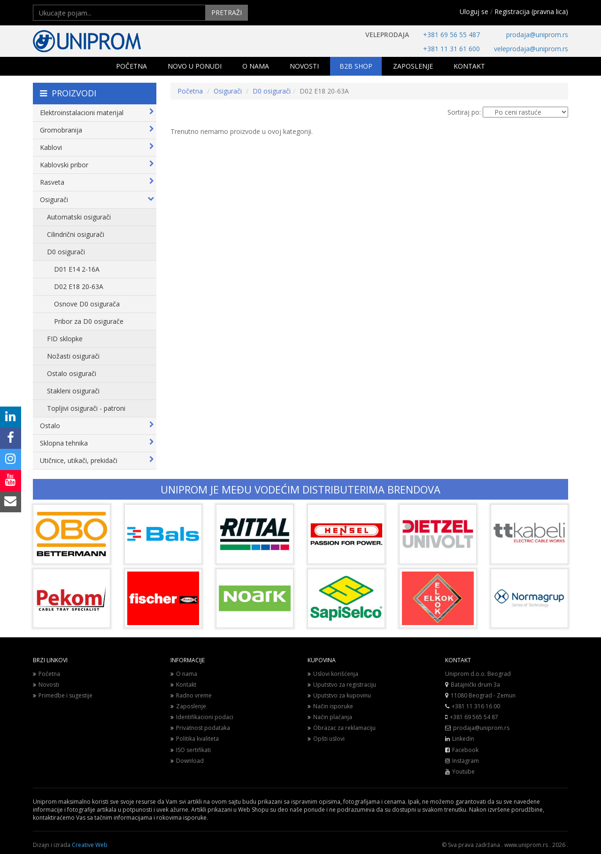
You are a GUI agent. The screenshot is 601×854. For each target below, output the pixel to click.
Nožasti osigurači (73, 356)
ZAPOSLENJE (413, 66)
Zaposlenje (188, 706)
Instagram (465, 761)
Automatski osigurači (79, 216)
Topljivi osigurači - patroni (86, 408)
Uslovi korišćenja (333, 674)
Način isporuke (330, 706)
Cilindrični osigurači (75, 234)
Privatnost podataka (200, 728)
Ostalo (97, 425)
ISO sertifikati (190, 750)
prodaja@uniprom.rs (537, 34)
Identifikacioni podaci (201, 717)
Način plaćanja (330, 717)
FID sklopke (65, 338)
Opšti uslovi (326, 739)
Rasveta (97, 182)
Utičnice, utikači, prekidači (97, 460)
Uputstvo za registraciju (342, 685)
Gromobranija (97, 129)
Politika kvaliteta (194, 739)
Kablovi (97, 147)
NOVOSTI (304, 66)
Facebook (465, 750)
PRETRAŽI (226, 12)
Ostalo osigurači (71, 373)
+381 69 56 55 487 (451, 34)
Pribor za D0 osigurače (88, 321)
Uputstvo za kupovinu (339, 695)
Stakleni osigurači (73, 390)
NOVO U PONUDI (195, 66)
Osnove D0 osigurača (87, 303)
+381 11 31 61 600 (451, 48)
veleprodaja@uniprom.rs (531, 48)
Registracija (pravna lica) (531, 11)
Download (187, 761)
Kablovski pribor (97, 164)
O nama (183, 674)
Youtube (463, 772)
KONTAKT (469, 66)
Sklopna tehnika (97, 443)
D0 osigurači (66, 251)
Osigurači (97, 199)
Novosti (46, 685)
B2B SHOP (355, 66)
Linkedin (463, 739)
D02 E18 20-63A (78, 286)
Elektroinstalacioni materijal (97, 112)
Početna (190, 90)
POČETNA (131, 66)
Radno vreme (191, 695)
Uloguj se (474, 11)
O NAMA (255, 66)
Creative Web (90, 845)
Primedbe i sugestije (62, 695)
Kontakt (183, 685)
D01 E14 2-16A (77, 269)
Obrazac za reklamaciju (342, 728)
